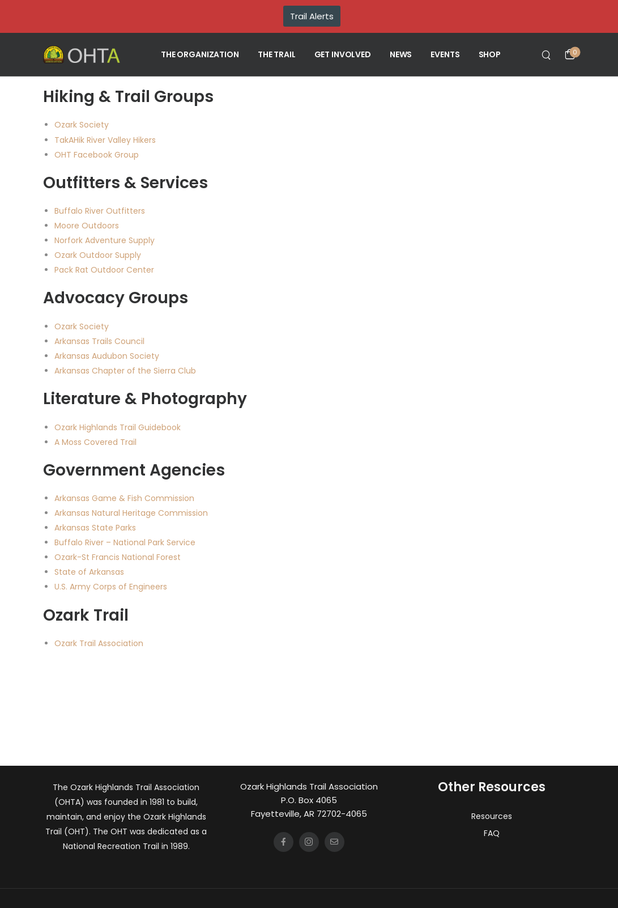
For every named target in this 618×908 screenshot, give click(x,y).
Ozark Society (81, 124)
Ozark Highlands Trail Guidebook (117, 427)
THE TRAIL (277, 54)
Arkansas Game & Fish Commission (124, 498)
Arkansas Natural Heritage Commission (131, 513)
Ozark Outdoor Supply (97, 255)
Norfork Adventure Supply (104, 240)
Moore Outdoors (86, 225)
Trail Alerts (312, 16)
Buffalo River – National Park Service (124, 542)
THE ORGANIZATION (200, 54)
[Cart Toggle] (570, 54)
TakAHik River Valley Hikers (105, 140)
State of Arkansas (89, 572)
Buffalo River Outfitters (99, 211)
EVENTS (445, 54)
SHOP (490, 54)
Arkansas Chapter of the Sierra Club (125, 370)
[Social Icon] (283, 842)
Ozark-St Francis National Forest (117, 557)
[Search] (547, 54)
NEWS (401, 54)
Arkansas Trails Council (99, 341)
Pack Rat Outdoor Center (104, 269)
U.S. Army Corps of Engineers (110, 586)
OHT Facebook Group (96, 154)
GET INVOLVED (342, 54)
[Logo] (81, 54)
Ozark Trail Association (98, 643)
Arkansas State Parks (95, 527)
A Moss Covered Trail (95, 442)
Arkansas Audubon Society (106, 356)
